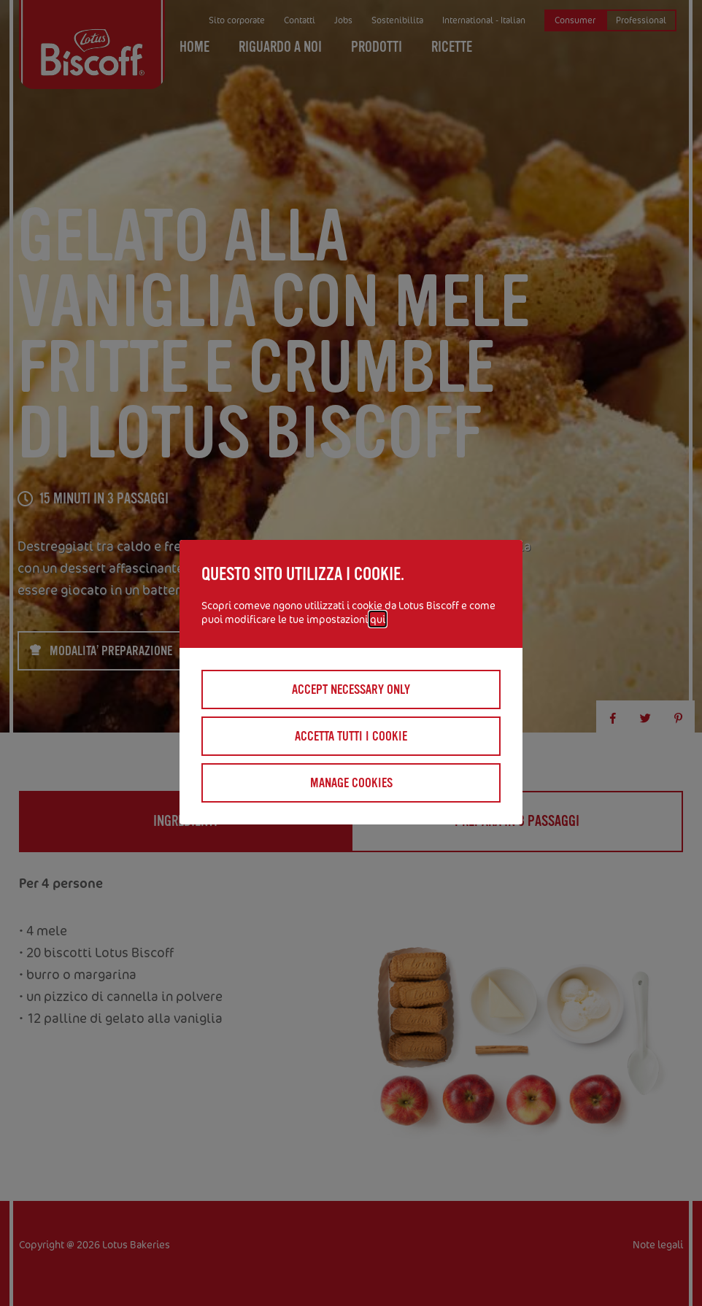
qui (377, 619)
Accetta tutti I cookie (351, 736)
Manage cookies (351, 783)
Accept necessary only (351, 689)
